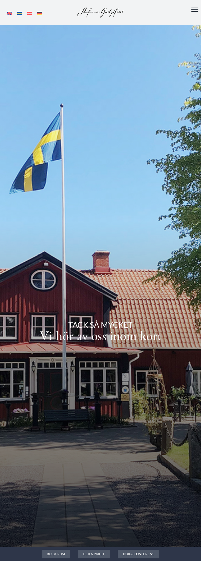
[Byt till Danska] (30, 13)
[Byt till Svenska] (20, 13)
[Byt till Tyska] (39, 13)
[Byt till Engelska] (10, 13)
